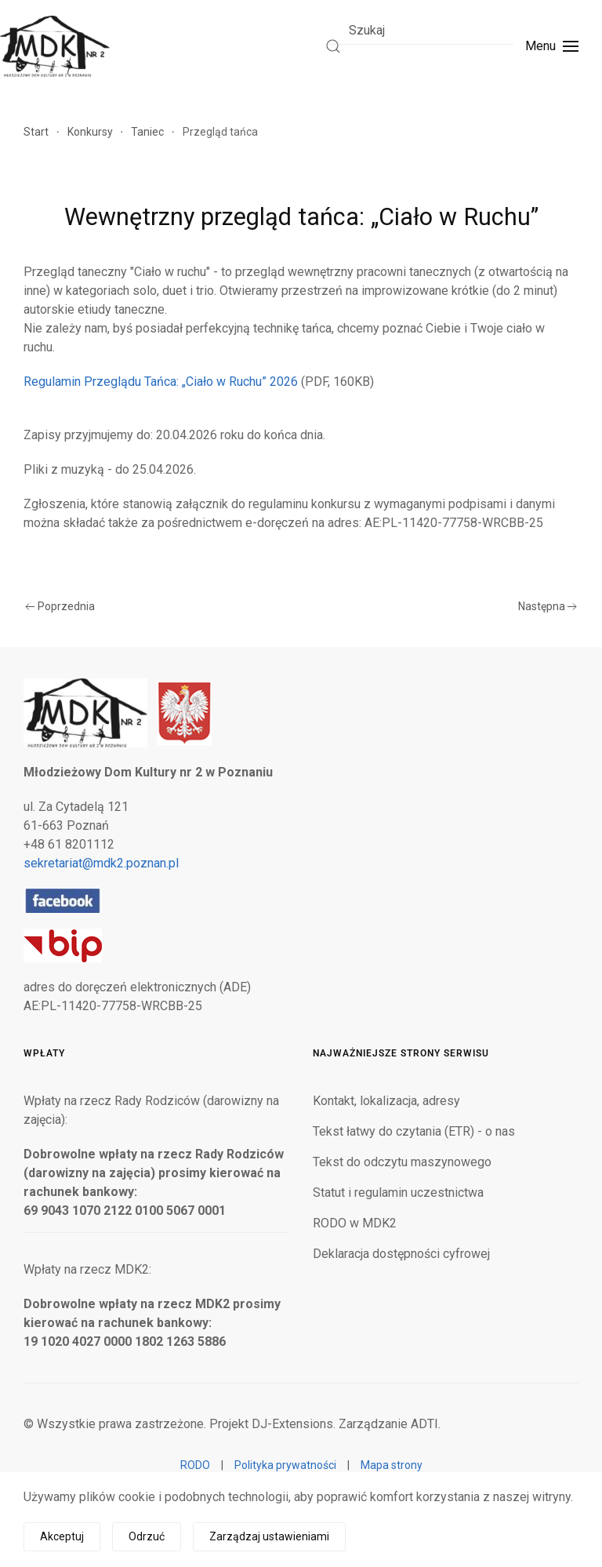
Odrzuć (147, 1536)
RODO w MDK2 (355, 1223)
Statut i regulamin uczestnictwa (398, 1192)
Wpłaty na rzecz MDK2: (87, 1269)
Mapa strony (391, 1465)
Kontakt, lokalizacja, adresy (386, 1100)
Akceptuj (62, 1536)
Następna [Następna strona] (548, 606)
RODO (195, 1465)
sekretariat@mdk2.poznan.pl (101, 863)
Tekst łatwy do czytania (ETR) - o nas (414, 1131)
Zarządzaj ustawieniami (269, 1536)
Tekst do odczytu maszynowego (402, 1161)
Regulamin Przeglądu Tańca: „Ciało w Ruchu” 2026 (161, 381)
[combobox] (419, 30)
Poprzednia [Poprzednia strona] (60, 606)
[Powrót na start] (55, 46)
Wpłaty (44, 1053)
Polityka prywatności (285, 1465)
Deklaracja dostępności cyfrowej (401, 1253)
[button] (551, 46)
